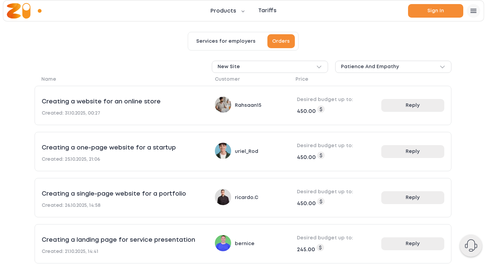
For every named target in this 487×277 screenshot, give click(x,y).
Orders (281, 41)
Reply (413, 105)
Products (223, 11)
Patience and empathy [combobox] (393, 67)
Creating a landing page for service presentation (118, 240)
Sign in (435, 11)
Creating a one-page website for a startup (109, 148)
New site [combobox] (270, 67)
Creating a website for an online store (101, 101)
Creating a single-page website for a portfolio (114, 194)
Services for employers (226, 41)
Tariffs (267, 10)
